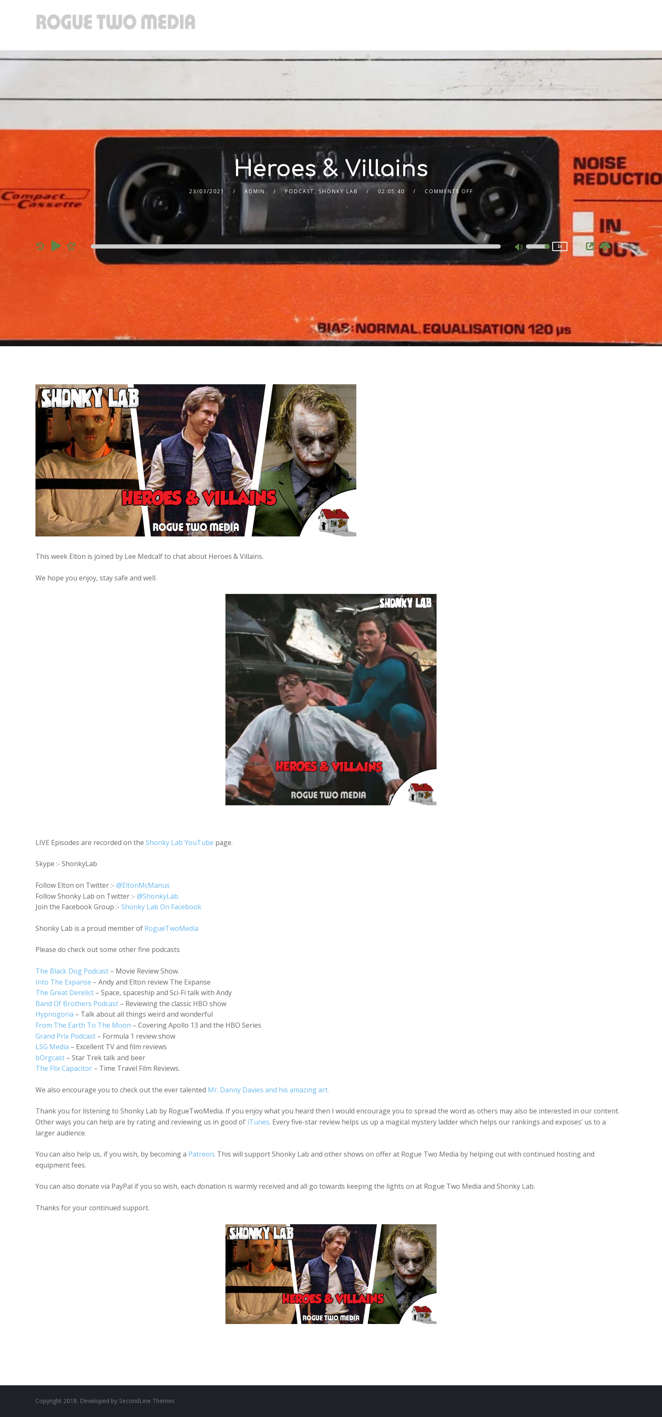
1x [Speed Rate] (559, 246)
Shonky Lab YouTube (180, 842)
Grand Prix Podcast (65, 1036)
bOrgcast (50, 1057)
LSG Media (52, 1046)
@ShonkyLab (157, 896)
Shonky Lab (338, 191)
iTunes (258, 1122)
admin (254, 191)
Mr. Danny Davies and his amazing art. (268, 1089)
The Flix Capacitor (63, 1068)
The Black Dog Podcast (72, 971)
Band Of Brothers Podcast (76, 1003)
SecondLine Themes (147, 1401)
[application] (297, 246)
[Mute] (519, 247)
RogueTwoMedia (171, 928)
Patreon (201, 1154)
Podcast (299, 191)
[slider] (296, 246)
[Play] (56, 246)
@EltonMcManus (143, 885)
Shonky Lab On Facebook (161, 906)
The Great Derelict (64, 992)
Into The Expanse (63, 982)
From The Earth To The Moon (83, 1025)
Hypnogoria (54, 1014)
